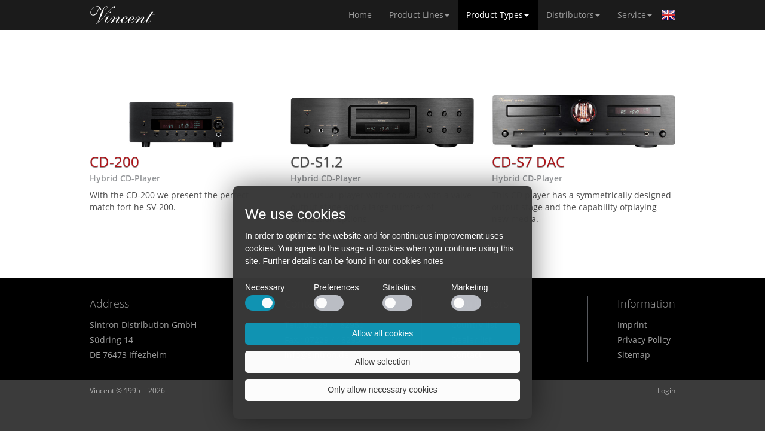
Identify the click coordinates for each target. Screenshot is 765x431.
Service (634, 14)
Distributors (573, 14)
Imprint (632, 324)
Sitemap (633, 354)
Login (666, 391)
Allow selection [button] (383, 361)
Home (122, 15)
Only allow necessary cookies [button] (382, 389)
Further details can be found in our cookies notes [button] (353, 261)
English (668, 15)
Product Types (497, 14)
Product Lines (419, 14)
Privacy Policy (644, 339)
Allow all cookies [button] (383, 333)
